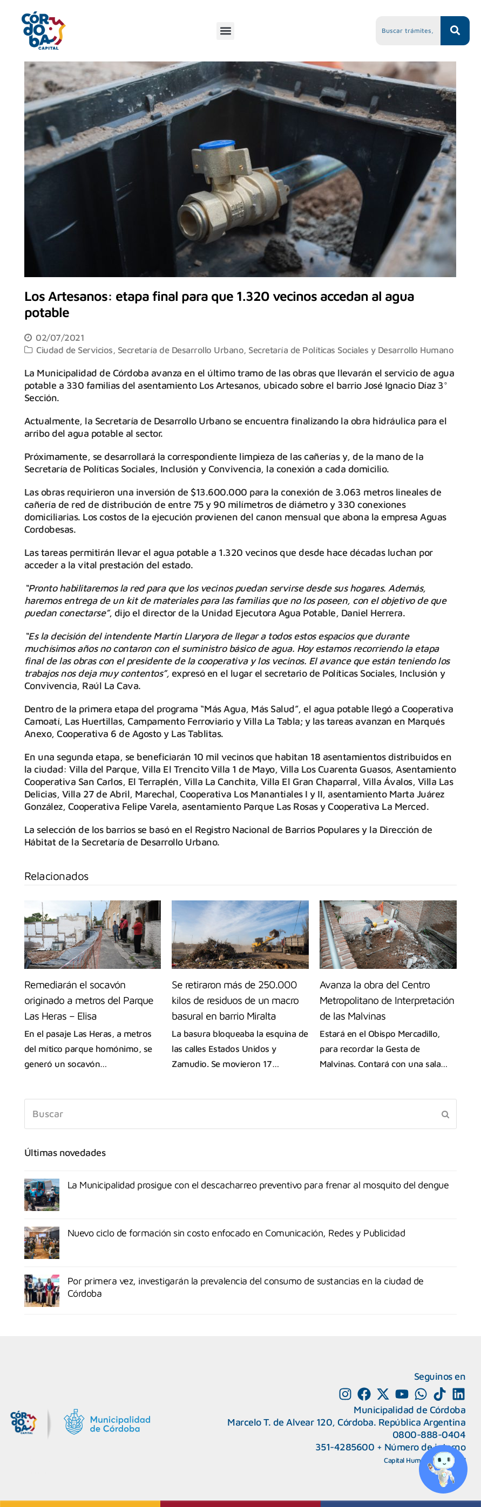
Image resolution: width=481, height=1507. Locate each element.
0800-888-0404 (429, 1434)
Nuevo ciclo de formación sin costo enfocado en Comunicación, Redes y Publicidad (236, 1232)
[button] (225, 31)
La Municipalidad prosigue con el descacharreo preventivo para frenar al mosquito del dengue (258, 1185)
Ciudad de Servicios (74, 350)
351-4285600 (345, 1447)
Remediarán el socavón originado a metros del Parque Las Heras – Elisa (88, 1000)
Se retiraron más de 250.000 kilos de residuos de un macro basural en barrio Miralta (235, 1000)
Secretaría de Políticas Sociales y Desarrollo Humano (350, 350)
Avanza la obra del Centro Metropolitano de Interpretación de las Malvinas (387, 1000)
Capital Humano (408, 1460)
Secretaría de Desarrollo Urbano (181, 350)
